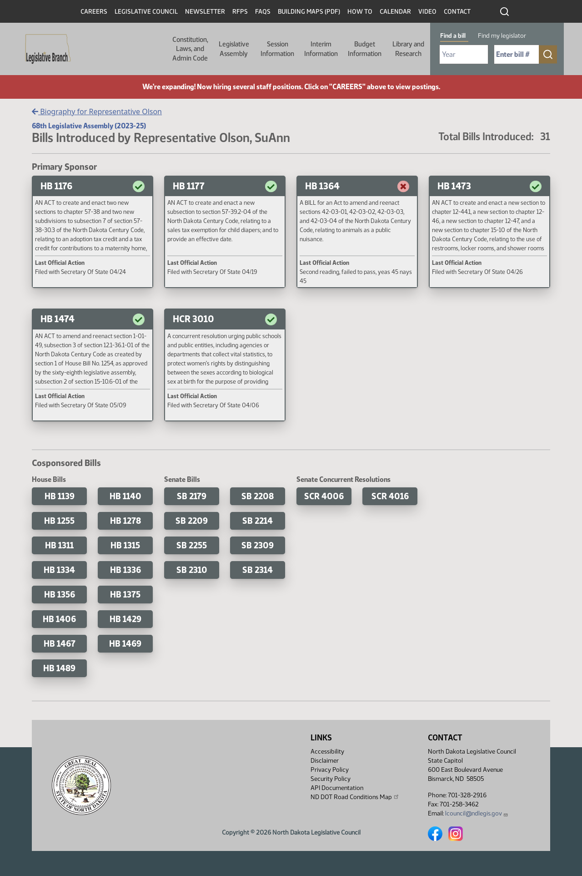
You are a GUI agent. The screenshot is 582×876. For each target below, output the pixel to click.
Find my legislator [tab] (502, 36)
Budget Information (364, 48)
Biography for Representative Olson (97, 111)
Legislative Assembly (234, 48)
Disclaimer (325, 761)
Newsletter (205, 11)
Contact (457, 11)
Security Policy (331, 779)
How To (359, 11)
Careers (93, 11)
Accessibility (327, 751)
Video (427, 11)
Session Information (277, 48)
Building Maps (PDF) (309, 11)
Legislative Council (146, 11)
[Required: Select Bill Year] (463, 54)
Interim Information (321, 48)
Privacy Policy (330, 770)
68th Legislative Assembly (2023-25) (89, 126)
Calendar (395, 11)
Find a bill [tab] (453, 36)
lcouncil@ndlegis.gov (476, 813)
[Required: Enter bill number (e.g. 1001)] (516, 54)
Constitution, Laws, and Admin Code (190, 48)
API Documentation (337, 788)
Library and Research (408, 48)
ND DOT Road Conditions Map (355, 797)
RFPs (240, 11)
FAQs (263, 11)
